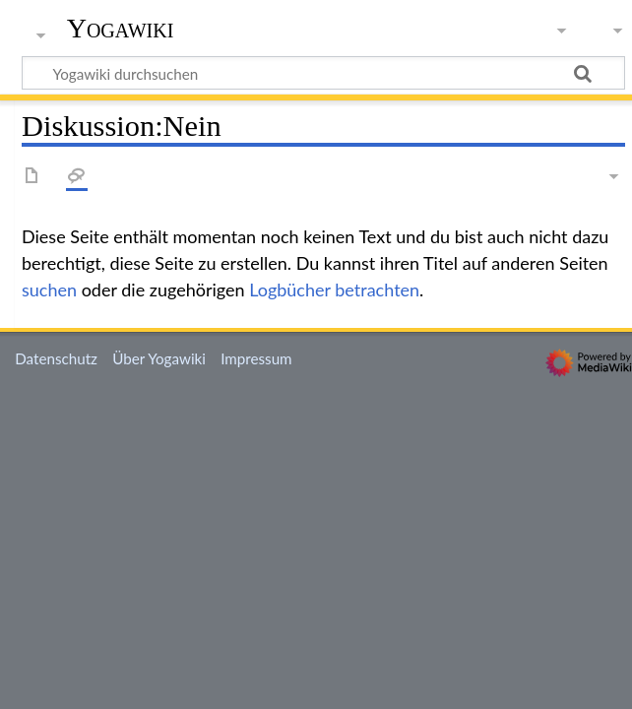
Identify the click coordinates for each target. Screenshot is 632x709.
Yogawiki (120, 28)
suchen (49, 289)
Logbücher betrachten (334, 289)
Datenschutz (56, 358)
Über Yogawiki (159, 358)
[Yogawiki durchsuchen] (323, 73)
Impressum (256, 358)
